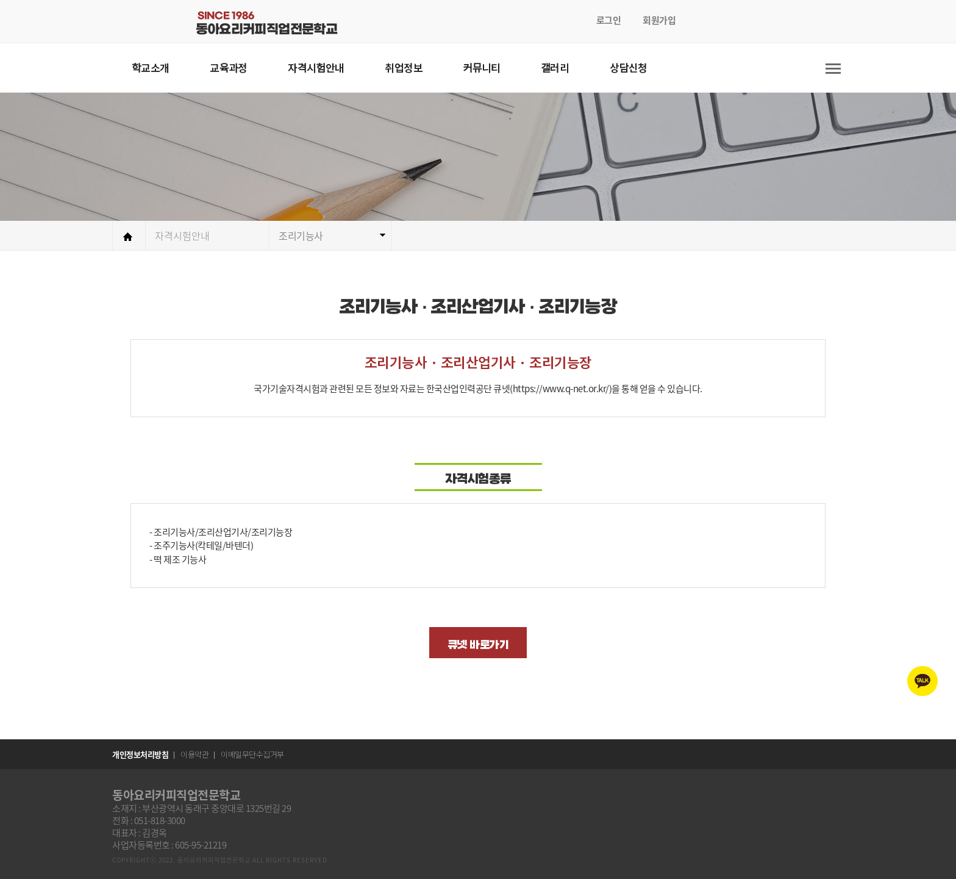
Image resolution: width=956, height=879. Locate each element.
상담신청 (628, 67)
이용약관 (194, 754)
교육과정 (229, 67)
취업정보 (404, 67)
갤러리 (555, 67)
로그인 (608, 20)
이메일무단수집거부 (252, 754)
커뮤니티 (482, 67)
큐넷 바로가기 (478, 645)
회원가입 (659, 20)
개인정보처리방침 (140, 754)
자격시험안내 (316, 67)
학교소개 (150, 67)
